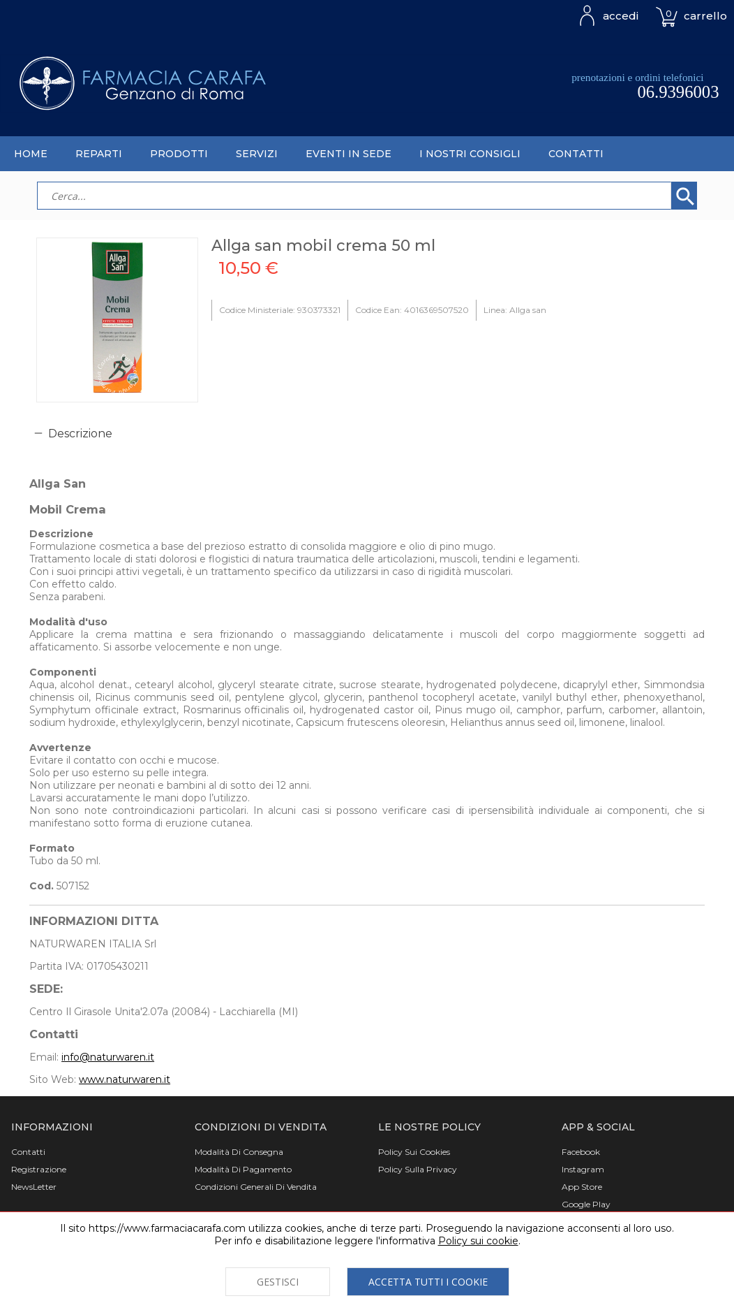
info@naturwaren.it (107, 1057)
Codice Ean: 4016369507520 (412, 310)
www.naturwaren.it (124, 1079)
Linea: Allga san (515, 310)
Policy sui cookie (478, 1241)
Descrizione (80, 433)
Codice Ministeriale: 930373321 (279, 310)
